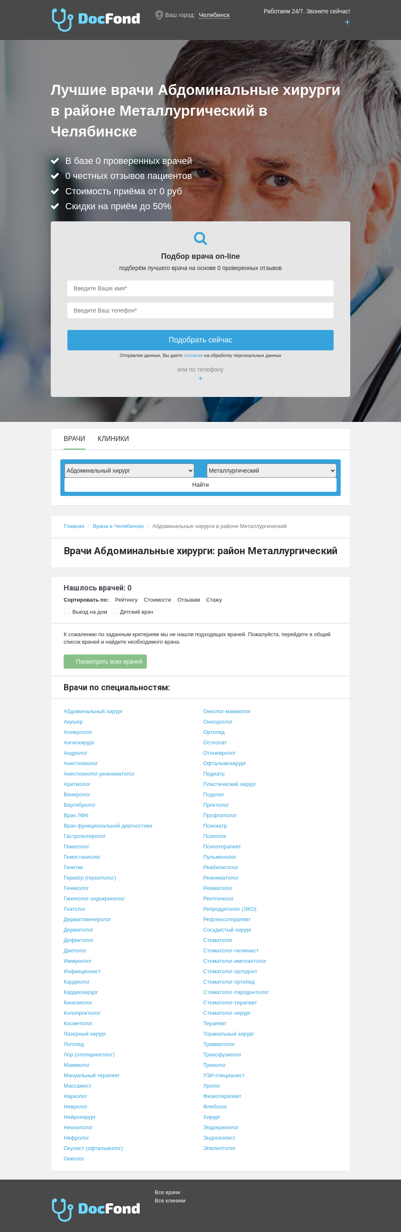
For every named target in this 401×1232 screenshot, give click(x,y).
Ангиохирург (79, 742)
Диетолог (75, 950)
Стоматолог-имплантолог (235, 961)
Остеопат (215, 742)
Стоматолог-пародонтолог (236, 992)
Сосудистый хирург (227, 930)
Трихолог (214, 1065)
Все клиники (170, 1200)
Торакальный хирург (229, 1034)
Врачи (74, 439)
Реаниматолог (221, 878)
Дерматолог (79, 930)
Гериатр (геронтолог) (90, 878)
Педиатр (214, 774)
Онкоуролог (218, 722)
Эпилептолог (219, 1148)
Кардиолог (77, 982)
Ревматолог (218, 888)
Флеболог (215, 1106)
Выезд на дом (85, 611)
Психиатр (215, 826)
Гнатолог (75, 909)
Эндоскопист (219, 1138)
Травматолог (219, 1044)
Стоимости (157, 600)
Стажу (214, 600)
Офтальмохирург (224, 763)
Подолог (214, 794)
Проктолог (216, 805)
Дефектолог (79, 940)
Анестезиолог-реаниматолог (99, 774)
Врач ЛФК (76, 815)
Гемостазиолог (82, 857)
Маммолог (77, 1065)
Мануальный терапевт (92, 1075)
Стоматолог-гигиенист (231, 950)
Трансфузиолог (222, 1054)
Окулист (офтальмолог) (93, 1148)
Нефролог (76, 1138)
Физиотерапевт (222, 1096)
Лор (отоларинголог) (89, 1054)
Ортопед (214, 732)
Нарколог (75, 1096)
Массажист (78, 1086)
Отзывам (188, 600)
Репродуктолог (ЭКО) (230, 909)
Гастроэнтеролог (85, 836)
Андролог (75, 753)
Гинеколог (76, 888)
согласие (193, 355)
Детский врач (132, 611)
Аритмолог (77, 784)
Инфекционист (82, 971)
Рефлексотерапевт (227, 919)
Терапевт (215, 1023)
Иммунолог (78, 961)
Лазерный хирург (85, 1034)
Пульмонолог (220, 857)
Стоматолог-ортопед (229, 982)
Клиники (113, 439)
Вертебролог (80, 805)
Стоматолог (218, 940)
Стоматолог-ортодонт (230, 971)
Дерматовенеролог (87, 919)
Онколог (74, 1158)
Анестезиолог (81, 763)
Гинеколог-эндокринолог (94, 898)
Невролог (75, 1106)
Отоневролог (219, 753)
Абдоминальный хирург (93, 711)
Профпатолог (220, 815)
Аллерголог (78, 732)
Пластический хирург (229, 784)
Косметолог (78, 1023)
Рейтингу (126, 600)
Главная (74, 526)
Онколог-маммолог (227, 711)
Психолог (215, 836)
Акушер (73, 722)
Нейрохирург (80, 1117)
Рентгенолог (218, 898)
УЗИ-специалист (224, 1075)
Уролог (212, 1086)
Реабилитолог (221, 867)
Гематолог (76, 846)
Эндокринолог (221, 1127)
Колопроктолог (82, 1013)
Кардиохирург (81, 992)
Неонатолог (78, 1127)
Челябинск (214, 14)
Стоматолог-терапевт (230, 1002)
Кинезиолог (78, 1002)
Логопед (74, 1044)
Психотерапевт (222, 846)
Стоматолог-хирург (227, 1013)
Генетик (73, 867)
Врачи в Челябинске (118, 526)
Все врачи (167, 1192)
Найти (200, 484)
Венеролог (77, 794)
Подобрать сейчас (200, 340)
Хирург (211, 1117)
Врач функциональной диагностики (108, 826)
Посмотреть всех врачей (109, 661)
